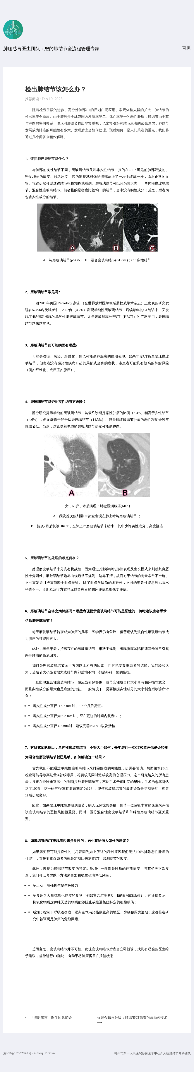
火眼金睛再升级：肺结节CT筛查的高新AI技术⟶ (132, 1020)
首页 (186, 47)
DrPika (50, 1053)
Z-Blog (38, 1053)
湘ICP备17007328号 (17, 1053)
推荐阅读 (32, 98)
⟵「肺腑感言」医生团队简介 (48, 1017)
